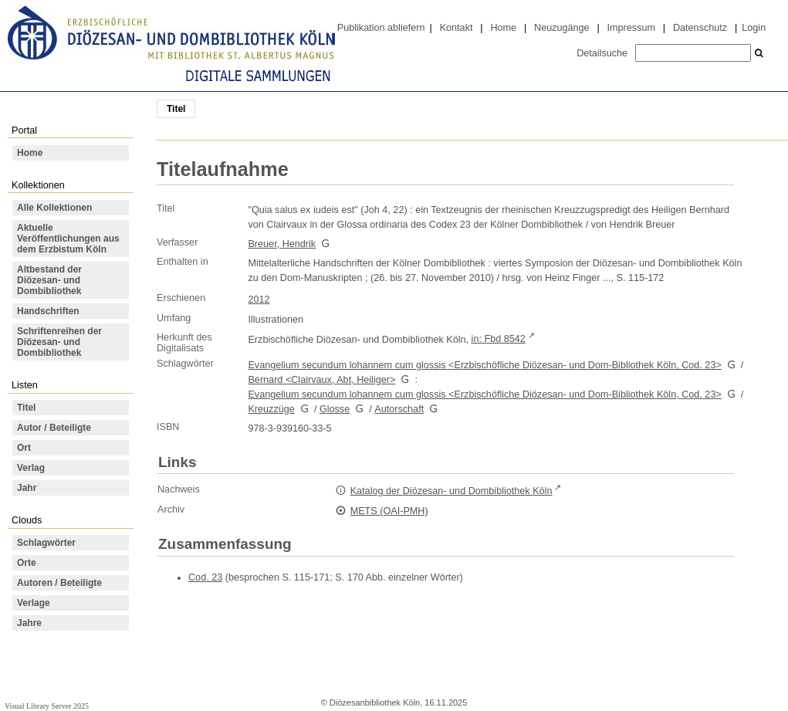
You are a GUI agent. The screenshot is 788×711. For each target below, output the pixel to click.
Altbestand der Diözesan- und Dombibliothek (49, 280)
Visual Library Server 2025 (47, 706)
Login (754, 27)
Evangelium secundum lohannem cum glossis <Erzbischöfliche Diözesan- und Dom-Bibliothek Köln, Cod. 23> (484, 365)
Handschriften (48, 311)
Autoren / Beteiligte (59, 582)
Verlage (33, 603)
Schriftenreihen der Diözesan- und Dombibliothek (59, 342)
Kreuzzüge (271, 409)
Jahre (29, 623)
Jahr (26, 487)
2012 (258, 299)
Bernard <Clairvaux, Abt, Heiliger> (321, 379)
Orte (26, 562)
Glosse (335, 409)
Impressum (631, 27)
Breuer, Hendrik (282, 244)
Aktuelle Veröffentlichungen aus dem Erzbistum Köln (68, 238)
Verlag (31, 467)
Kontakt (456, 27)
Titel (26, 407)
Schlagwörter (46, 542)
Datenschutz (700, 27)
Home (503, 27)
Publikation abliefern (381, 27)
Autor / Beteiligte (54, 427)
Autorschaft (399, 409)
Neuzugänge (562, 27)
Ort (24, 447)
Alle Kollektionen (54, 207)
